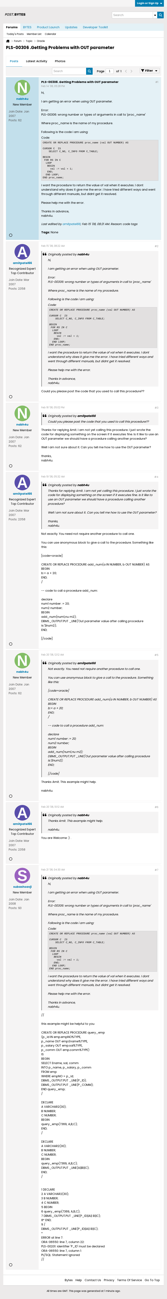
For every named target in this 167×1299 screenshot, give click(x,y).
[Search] (134, 15)
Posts (14, 61)
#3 (156, 407)
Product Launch (48, 27)
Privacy (109, 1280)
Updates (71, 27)
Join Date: (16, 111)
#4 (156, 477)
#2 (156, 246)
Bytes (69, 1280)
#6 (156, 807)
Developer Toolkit (95, 27)
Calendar (50, 34)
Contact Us (93, 1280)
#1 (156, 82)
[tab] (14, 61)
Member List (34, 34)
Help (79, 1280)
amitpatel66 (71, 224)
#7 (156, 870)
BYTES (27, 27)
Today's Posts (15, 34)
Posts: (13, 120)
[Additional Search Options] (155, 15)
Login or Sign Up (149, 3)
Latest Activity (36, 61)
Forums (12, 27)
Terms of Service (129, 1280)
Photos (60, 61)
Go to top (152, 1280)
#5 (156, 655)
